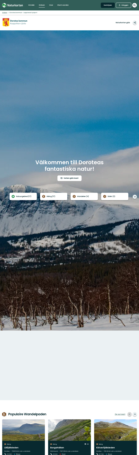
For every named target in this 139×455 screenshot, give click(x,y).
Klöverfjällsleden (105, 447)
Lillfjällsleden (11, 447)
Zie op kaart (120, 414)
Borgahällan (57, 447)
